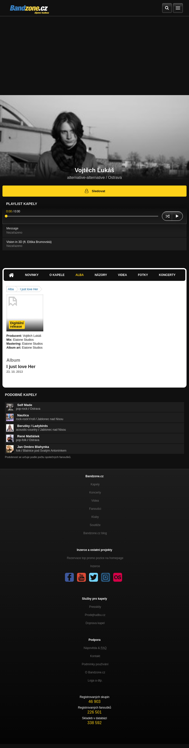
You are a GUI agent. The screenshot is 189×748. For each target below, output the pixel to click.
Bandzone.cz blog (95, 533)
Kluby (95, 517)
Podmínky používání (95, 664)
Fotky (143, 275)
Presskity (95, 607)
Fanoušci (95, 508)
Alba (80, 275)
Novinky (32, 275)
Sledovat (94, 191)
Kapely (95, 484)
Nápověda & (95, 648)
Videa (122, 275)
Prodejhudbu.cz (95, 615)
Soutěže (95, 525)
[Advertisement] (94, 53)
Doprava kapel (95, 623)
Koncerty (167, 275)
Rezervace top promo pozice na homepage (95, 558)
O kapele (56, 275)
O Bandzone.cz (95, 672)
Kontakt (95, 656)
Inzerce (95, 566)
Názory (101, 275)
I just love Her (29, 289)
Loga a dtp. (95, 680)
